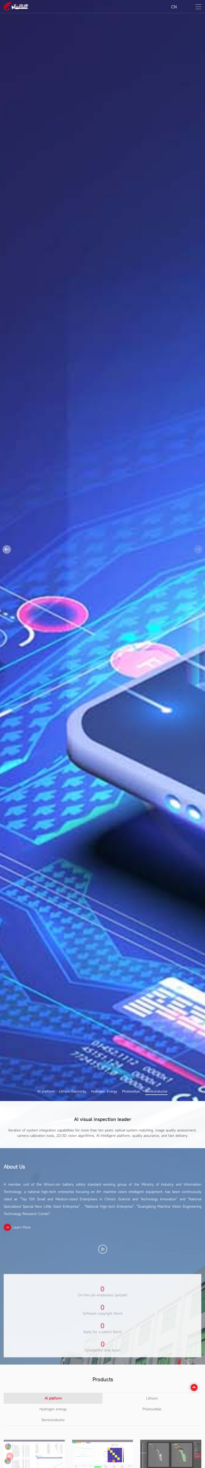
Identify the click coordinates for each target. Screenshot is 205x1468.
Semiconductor (156, 1091)
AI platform (46, 1091)
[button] (6, 549)
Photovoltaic (131, 1091)
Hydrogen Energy (104, 1091)
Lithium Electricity (72, 1091)
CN (174, 7)
